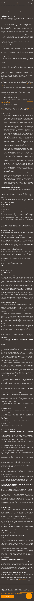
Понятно (7, 596)
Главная (3, 5)
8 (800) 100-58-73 (18, 0)
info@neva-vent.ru (25, 0)
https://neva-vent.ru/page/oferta (12, 570)
